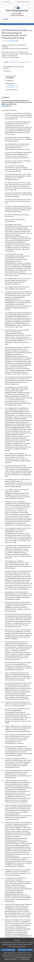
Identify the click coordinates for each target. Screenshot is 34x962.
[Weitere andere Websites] (23, 1)
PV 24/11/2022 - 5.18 (11, 85)
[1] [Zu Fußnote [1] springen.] (16, 118)
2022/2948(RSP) (13, 40)
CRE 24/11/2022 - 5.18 (12, 87)
